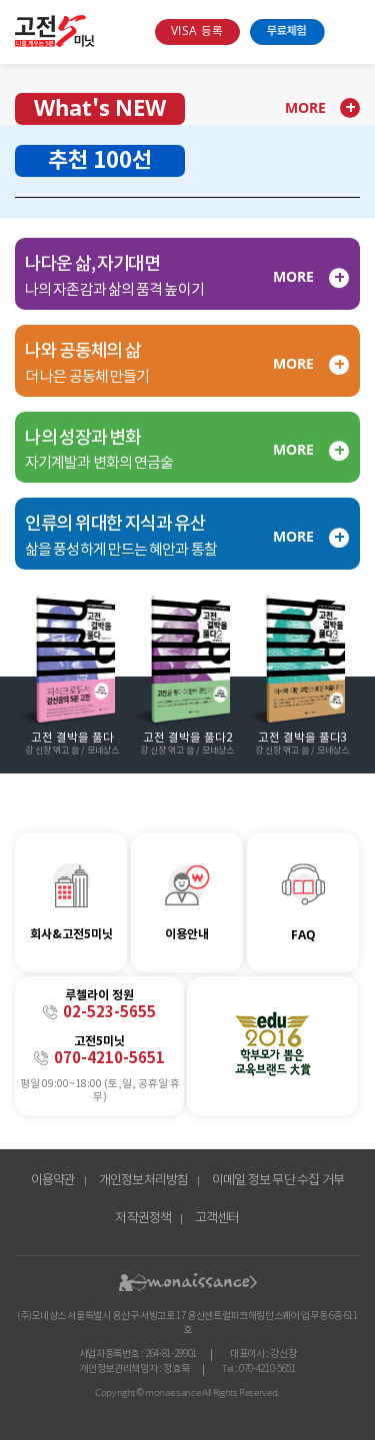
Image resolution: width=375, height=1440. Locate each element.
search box (132, 32)
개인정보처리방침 (144, 1180)
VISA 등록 (197, 31)
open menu (347, 32)
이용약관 (53, 1180)
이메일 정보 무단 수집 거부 (278, 1180)
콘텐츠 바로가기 (33, 18)
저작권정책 (143, 1218)
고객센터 (217, 1218)
